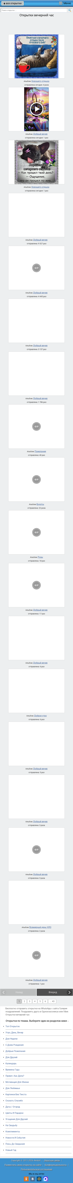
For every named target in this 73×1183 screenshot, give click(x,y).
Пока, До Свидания (15, 1144)
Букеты (40, 504)
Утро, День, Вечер (14, 1032)
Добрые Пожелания (15, 1051)
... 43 (52, 1001)
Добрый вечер (40, 134)
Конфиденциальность (56, 1165)
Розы (40, 557)
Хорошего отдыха (40, 81)
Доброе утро (40, 716)
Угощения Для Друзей (17, 1119)
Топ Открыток (13, 1026)
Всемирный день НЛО (40, 927)
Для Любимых (13, 1088)
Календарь (11, 1063)
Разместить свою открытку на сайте (23, 1165)
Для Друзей (11, 1057)
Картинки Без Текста (16, 1094)
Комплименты (13, 1131)
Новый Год (11, 1150)
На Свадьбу (11, 1125)
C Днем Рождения (15, 1045)
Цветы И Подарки (14, 1113)
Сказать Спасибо (14, 1100)
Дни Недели (11, 1038)
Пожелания (40, 451)
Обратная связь (52, 1160)
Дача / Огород (13, 1107)
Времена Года (12, 1069)
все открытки (12, 3)
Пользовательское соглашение (36, 1169)
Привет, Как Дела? (15, 1076)
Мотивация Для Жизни (17, 1082)
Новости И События (15, 1137)
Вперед (53, 992)
